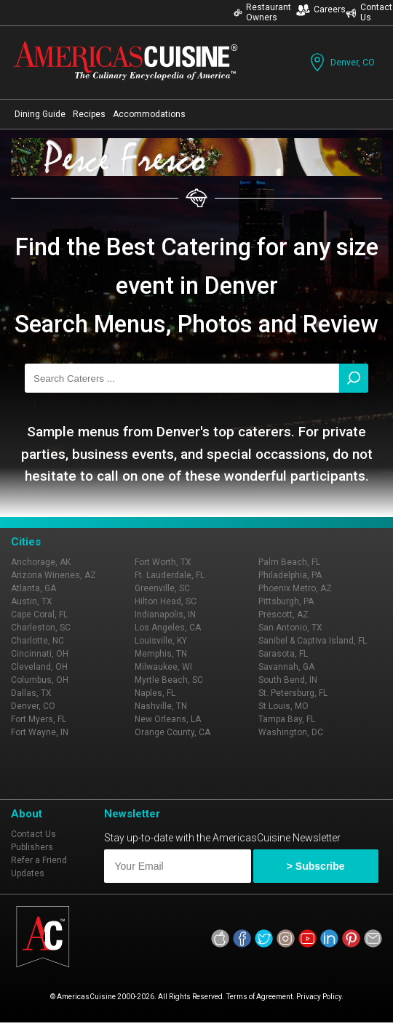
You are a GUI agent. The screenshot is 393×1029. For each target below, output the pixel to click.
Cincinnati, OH (39, 654)
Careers (321, 10)
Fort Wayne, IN (39, 732)
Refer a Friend (39, 860)
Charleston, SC (41, 627)
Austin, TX (31, 601)
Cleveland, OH (39, 667)
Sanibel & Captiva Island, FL (312, 641)
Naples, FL (155, 693)
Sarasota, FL (283, 654)
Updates (27, 873)
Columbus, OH (39, 680)
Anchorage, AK (41, 562)
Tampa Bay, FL (286, 719)
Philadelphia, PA (290, 575)
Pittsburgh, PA (286, 601)
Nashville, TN (161, 706)
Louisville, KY (161, 641)
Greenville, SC (162, 588)
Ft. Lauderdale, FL (170, 575)
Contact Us (33, 834)
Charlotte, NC (37, 641)
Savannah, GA (286, 667)
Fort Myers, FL (38, 719)
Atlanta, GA (33, 588)
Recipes (89, 114)
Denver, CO (341, 62)
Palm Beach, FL (289, 562)
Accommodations (149, 114)
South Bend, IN (287, 680)
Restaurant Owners (262, 12)
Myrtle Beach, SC (169, 680)
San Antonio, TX (290, 627)
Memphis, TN (161, 654)
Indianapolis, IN (165, 614)
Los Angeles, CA (168, 627)
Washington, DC (290, 732)
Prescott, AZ (283, 614)
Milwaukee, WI (163, 667)
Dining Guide (40, 114)
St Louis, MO (283, 706)
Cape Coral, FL (39, 614)
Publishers (32, 847)
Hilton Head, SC (165, 601)
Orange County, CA (172, 732)
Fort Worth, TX (163, 562)
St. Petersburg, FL (293, 693)
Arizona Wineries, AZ (53, 575)
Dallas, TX (31, 693)
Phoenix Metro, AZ (295, 588)
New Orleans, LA (168, 719)
